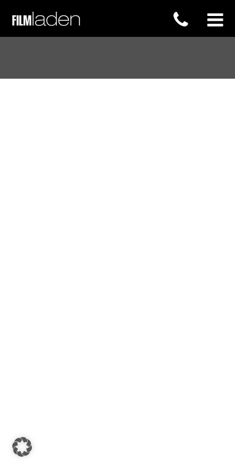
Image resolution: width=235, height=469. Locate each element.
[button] (22, 447)
